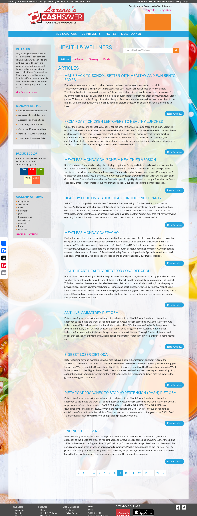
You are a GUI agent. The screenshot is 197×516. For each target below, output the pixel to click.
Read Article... (174, 113)
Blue (24, 169)
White (28, 178)
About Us (19, 510)
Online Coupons (73, 513)
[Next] (163, 473)
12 (139, 472)
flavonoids (23, 204)
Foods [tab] (106, 59)
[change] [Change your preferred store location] (184, 1)
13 (146, 472)
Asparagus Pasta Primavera (31, 115)
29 (157, 472)
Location (19, 513)
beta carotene (25, 216)
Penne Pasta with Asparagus (32, 133)
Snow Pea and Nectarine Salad (32, 110)
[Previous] (78, 473)
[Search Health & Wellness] (148, 50)
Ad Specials (71, 510)
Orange (36, 178)
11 (132, 472)
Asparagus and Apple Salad (31, 119)
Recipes (111, 33)
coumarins (23, 223)
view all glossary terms (27, 233)
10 (126, 472)
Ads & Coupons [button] (66, 33)
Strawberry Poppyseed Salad (32, 138)
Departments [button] (91, 33)
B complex (23, 210)
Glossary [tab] (93, 59)
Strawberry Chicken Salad (30, 124)
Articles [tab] (64, 59)
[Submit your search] (176, 50)
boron (21, 226)
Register (165, 10)
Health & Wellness (48, 513)
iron (20, 213)
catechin (22, 229)
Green (40, 169)
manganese (23, 201)
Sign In (151, 10)
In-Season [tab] (79, 59)
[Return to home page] (56, 14)
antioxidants (24, 220)
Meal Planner (131, 33)
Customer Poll (94, 513)
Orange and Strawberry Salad (32, 129)
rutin (20, 207)
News (90, 506)
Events (91, 509)
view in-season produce (27, 92)
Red (32, 169)
